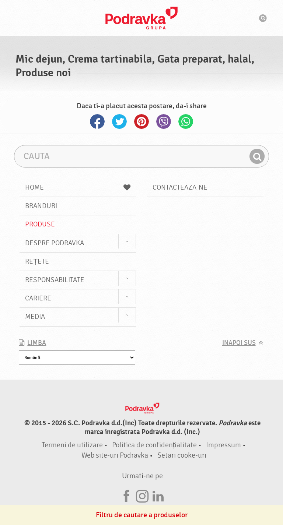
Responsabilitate (54, 280)
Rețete (37, 261)
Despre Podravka (54, 243)
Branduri (41, 206)
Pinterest (141, 121)
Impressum (223, 445)
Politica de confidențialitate (154, 445)
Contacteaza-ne (180, 187)
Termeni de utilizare (72, 445)
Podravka (141, 18)
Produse (40, 224)
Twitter (119, 121)
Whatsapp (185, 121)
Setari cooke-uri (181, 455)
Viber (163, 121)
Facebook (97, 121)
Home (77, 187)
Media (35, 317)
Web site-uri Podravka (114, 455)
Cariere (38, 298)
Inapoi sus (239, 343)
